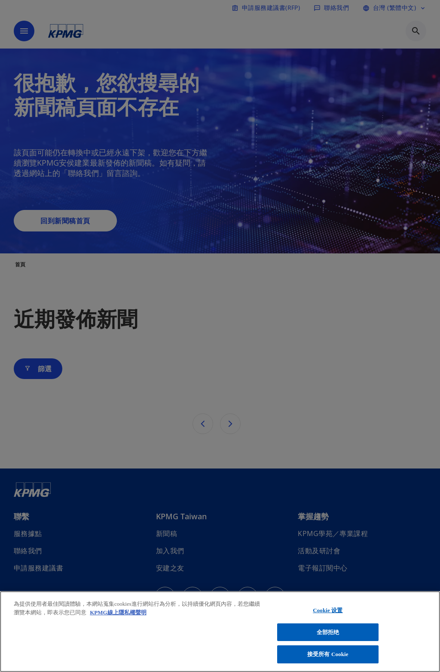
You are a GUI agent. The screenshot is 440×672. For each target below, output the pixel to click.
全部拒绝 (328, 632)
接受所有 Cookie (327, 654)
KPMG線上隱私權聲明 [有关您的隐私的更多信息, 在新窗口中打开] (118, 612)
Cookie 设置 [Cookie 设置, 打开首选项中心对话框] (327, 610)
